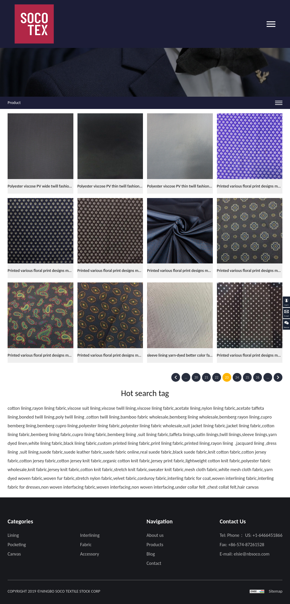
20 (196, 377)
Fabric (86, 544)
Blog (150, 554)
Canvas (14, 554)
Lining (13, 535)
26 (257, 377)
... (185, 377)
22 (216, 377)
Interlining (89, 535)
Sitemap (275, 591)
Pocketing (17, 544)
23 (227, 377)
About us (154, 535)
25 (247, 377)
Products (154, 544)
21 (206, 377)
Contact (153, 563)
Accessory (89, 554)
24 (237, 377)
